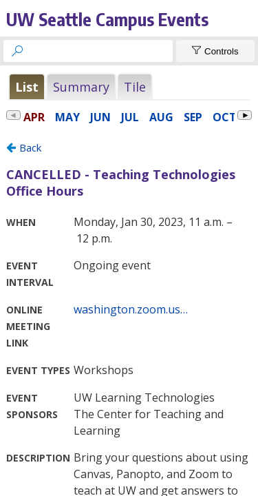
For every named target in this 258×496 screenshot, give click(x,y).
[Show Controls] (215, 51)
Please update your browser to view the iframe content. (129, 86)
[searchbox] (100, 51)
